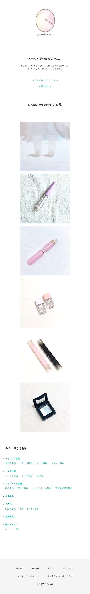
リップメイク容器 (13, 483)
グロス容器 (23, 488)
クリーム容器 (26, 463)
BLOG (51, 568)
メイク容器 (10, 471)
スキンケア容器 (12, 458)
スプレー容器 (57, 463)
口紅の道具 (10, 509)
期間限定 (9, 516)
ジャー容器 (27, 476)
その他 (40, 476)
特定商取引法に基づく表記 (60, 576)
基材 (18, 529)
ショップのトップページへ (45, 80)
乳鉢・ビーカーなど (29, 509)
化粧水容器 (10, 463)
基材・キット (11, 524)
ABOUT (35, 568)
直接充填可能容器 (63, 488)
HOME (19, 568)
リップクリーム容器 (42, 488)
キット (8, 529)
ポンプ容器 (42, 463)
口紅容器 (9, 488)
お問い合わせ (45, 86)
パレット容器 (11, 476)
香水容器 (9, 496)
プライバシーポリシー (27, 576)
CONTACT (68, 568)
